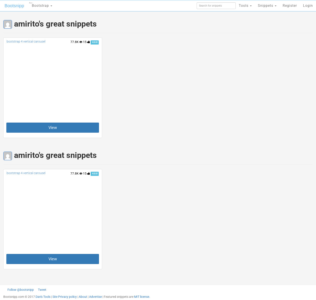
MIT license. (142, 296)
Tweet (42, 289)
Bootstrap (40, 4)
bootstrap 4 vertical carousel (26, 41)
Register (290, 6)
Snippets (267, 6)
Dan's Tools (43, 296)
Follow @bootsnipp (20, 289)
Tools (245, 6)
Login (308, 6)
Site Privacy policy (64, 296)
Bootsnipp (14, 5)
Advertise (95, 296)
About (83, 296)
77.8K (76, 42)
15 (86, 42)
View (52, 127)
